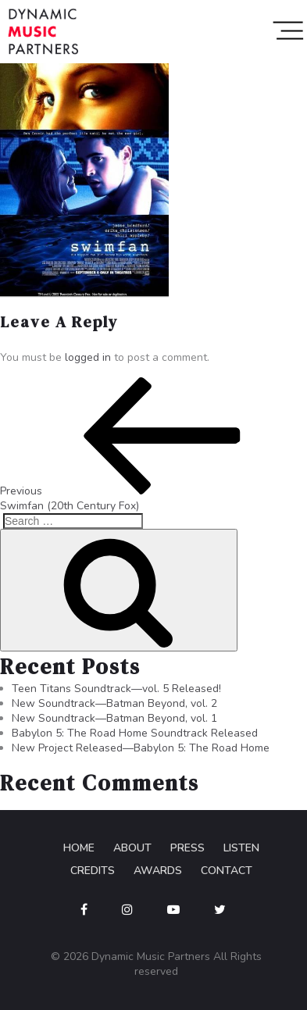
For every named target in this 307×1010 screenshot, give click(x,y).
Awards (158, 870)
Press (187, 847)
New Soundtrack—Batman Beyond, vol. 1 (114, 718)
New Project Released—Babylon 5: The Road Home (141, 748)
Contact (226, 870)
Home (79, 847)
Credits (92, 870)
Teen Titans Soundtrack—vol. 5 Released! (116, 688)
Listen (241, 847)
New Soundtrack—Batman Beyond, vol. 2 (114, 703)
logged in (88, 357)
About (132, 847)
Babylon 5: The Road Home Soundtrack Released (135, 733)
